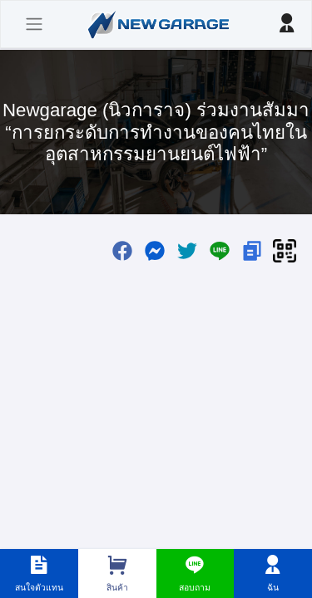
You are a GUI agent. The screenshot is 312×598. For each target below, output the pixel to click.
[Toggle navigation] (34, 24)
